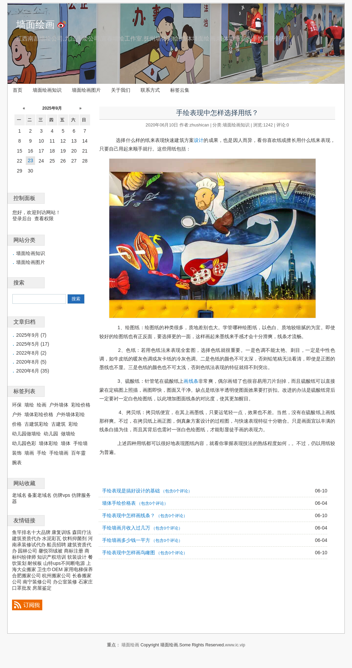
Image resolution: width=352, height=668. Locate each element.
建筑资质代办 (26, 538)
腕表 (17, 462)
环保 (17, 405)
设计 (199, 140)
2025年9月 (52, 108)
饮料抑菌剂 (75, 538)
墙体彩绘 (48, 443)
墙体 (65, 443)
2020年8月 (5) (31, 362)
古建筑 (58, 424)
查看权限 (44, 218)
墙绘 (29, 405)
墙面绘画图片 (86, 90)
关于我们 (120, 90)
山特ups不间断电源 (64, 563)
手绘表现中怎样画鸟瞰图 (128, 552)
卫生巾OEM (50, 569)
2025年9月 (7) (31, 335)
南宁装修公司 (37, 581)
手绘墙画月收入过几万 (126, 528)
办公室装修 (65, 581)
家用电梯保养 (78, 569)
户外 (17, 414)
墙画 (29, 453)
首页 (17, 90)
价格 (17, 424)
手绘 (41, 453)
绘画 (41, 405)
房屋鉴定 (42, 588)
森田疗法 (81, 532)
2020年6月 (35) (32, 371)
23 (30, 160)
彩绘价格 (80, 405)
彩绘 (73, 424)
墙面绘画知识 (47, 90)
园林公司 (27, 551)
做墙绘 (68, 433)
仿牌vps (61, 495)
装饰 (17, 453)
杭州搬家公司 (56, 575)
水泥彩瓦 (51, 538)
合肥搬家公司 (26, 575)
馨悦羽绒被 (50, 551)
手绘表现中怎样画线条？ (128, 515)
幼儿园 (51, 433)
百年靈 (78, 453)
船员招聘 (56, 544)
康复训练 (61, 532)
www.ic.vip (235, 645)
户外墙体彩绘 (70, 414)
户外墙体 (58, 405)
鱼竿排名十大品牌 (31, 532)
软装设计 (77, 557)
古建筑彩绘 (36, 424)
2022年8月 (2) (31, 353)
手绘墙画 (58, 453)
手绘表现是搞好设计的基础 (131, 490)
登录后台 (22, 218)
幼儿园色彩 (24, 443)
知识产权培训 (51, 557)
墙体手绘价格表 (119, 503)
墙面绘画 (35, 24)
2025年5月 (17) (32, 344)
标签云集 (179, 90)
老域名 (19, 495)
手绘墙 (80, 443)
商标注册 (73, 551)
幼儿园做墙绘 (26, 433)
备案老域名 (40, 495)
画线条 (191, 381)
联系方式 (150, 90)
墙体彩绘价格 (38, 414)
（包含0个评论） (176, 491)
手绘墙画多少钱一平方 (126, 540)
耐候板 (35, 563)
